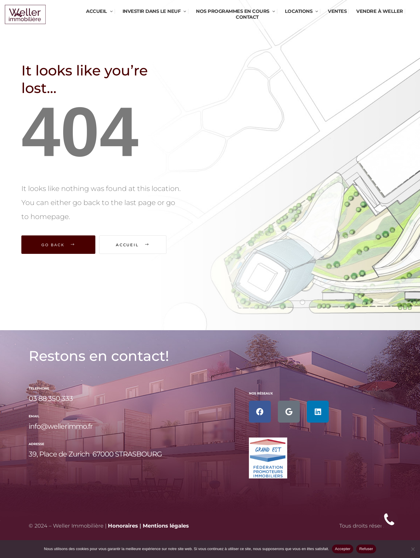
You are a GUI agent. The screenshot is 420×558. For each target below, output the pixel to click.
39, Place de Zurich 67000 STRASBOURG (95, 454)
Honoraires (123, 526)
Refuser (366, 549)
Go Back (58, 245)
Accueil (136, 244)
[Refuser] (413, 549)
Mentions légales (166, 526)
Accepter (342, 549)
